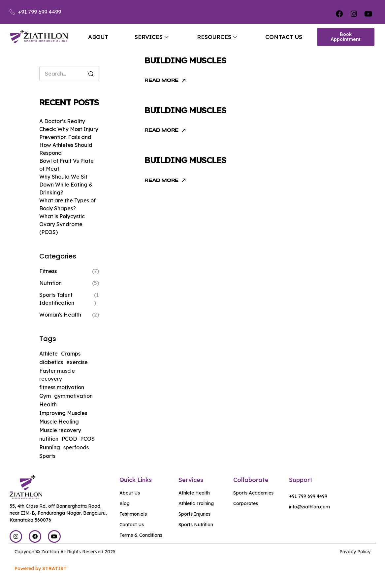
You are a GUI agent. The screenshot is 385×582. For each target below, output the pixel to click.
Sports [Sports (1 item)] (47, 456)
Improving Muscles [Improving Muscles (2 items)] (63, 413)
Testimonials (133, 514)
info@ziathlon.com (309, 507)
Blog (124, 503)
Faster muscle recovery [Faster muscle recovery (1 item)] (57, 374)
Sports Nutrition (195, 525)
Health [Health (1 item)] (48, 404)
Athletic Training (196, 503)
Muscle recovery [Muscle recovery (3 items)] (60, 430)
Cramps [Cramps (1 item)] (70, 353)
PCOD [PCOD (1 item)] (69, 438)
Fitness (48, 271)
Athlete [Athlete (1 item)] (48, 353)
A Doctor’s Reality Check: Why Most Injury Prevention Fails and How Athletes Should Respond (68, 137)
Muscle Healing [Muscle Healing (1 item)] (59, 421)
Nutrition (50, 283)
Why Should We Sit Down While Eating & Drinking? (66, 184)
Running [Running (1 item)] (49, 447)
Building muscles (185, 60)
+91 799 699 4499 (308, 496)
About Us (129, 493)
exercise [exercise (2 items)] (77, 362)
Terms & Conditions (140, 535)
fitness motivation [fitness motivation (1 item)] (61, 387)
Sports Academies (253, 493)
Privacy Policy (354, 552)
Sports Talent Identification (56, 298)
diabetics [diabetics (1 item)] (51, 362)
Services (151, 36)
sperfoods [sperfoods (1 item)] (76, 447)
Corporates (245, 503)
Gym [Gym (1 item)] (45, 396)
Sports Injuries (194, 514)
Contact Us (283, 36)
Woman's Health (60, 314)
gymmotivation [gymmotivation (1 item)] (73, 396)
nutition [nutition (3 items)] (48, 438)
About (98, 36)
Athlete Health (194, 493)
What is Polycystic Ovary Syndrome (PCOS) (62, 224)
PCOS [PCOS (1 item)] (87, 438)
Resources (217, 36)
